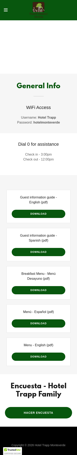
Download (38, 213)
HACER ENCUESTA (38, 412)
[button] (7, 10)
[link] (38, 10)
